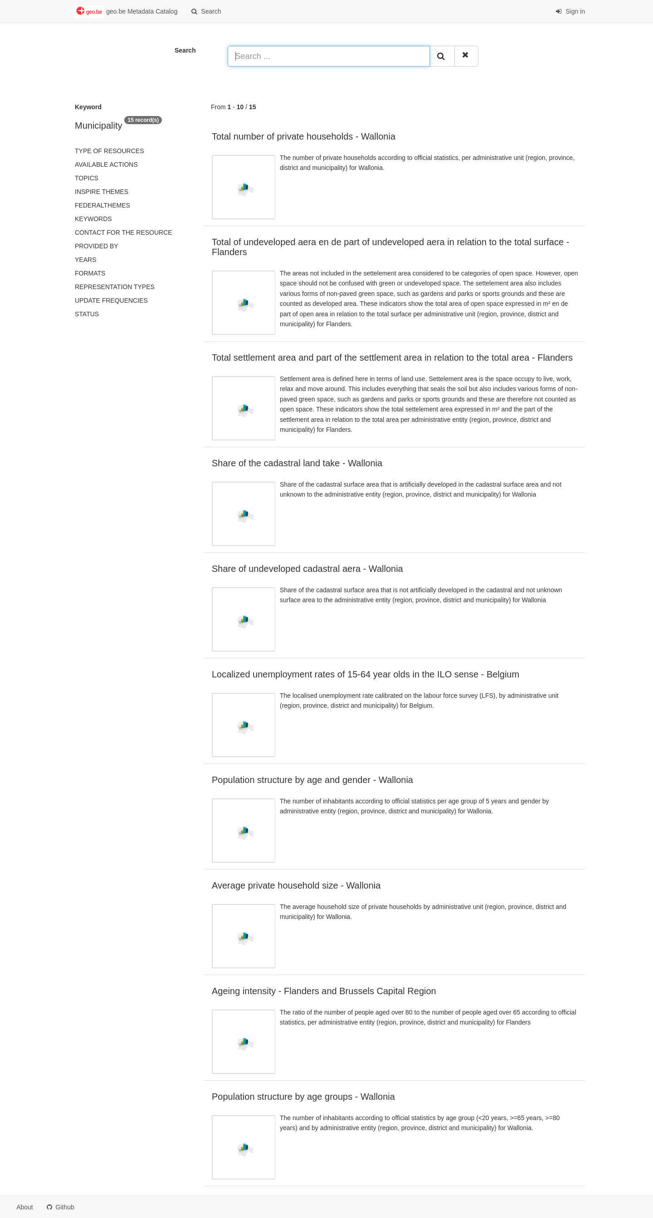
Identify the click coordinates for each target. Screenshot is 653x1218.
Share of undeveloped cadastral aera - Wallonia (307, 569)
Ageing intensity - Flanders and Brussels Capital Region (324, 991)
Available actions (106, 164)
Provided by (96, 246)
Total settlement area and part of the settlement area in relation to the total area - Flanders (392, 357)
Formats (90, 273)
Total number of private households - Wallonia (303, 136)
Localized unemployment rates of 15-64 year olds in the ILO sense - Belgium (365, 674)
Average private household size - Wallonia (296, 885)
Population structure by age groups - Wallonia (303, 1097)
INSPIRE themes (101, 191)
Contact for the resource (123, 232)
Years (85, 259)
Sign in (570, 11)
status (87, 314)
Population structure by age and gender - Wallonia (312, 780)
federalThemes (102, 205)
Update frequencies (111, 300)
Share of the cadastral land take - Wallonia (297, 463)
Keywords (93, 218)
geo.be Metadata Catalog (126, 11)
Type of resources (109, 151)
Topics (86, 178)
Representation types (115, 286)
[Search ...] (329, 56)
